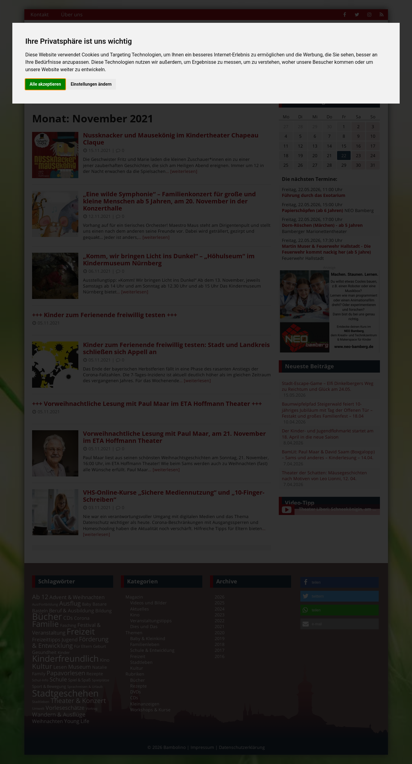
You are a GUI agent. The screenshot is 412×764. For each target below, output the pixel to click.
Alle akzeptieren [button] (45, 84)
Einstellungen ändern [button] (91, 84)
